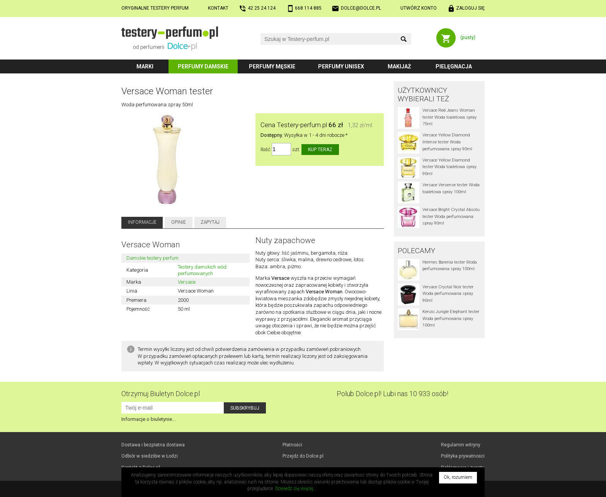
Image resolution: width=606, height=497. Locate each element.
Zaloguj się (470, 8)
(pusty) (467, 37)
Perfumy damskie (203, 66)
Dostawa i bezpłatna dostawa (153, 445)
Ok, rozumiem (458, 477)
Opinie (178, 222)
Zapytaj (210, 222)
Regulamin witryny (460, 445)
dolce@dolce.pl (361, 8)
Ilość (265, 149)
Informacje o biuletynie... (148, 419)
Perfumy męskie (272, 66)
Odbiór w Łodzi (149, 456)
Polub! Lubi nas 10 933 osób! (392, 394)
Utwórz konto (418, 8)
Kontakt (218, 8)
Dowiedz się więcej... (296, 488)
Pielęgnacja (454, 66)
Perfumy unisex (341, 66)
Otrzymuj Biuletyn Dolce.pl (160, 394)
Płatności (292, 445)
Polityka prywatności (463, 456)
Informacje (142, 222)
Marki (144, 66)
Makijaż (399, 66)
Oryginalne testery (155, 8)
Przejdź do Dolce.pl (303, 456)
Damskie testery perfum (152, 258)
